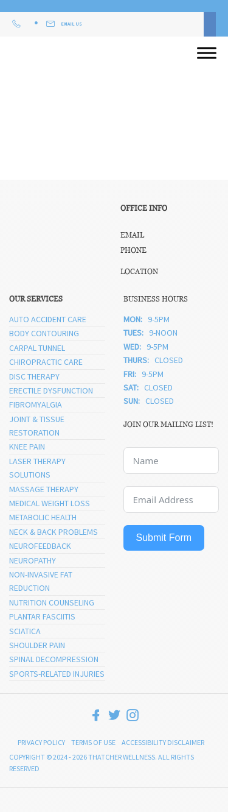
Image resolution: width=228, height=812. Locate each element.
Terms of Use (93, 742)
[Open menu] (206, 53)
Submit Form (164, 537)
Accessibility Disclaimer (163, 742)
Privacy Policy (41, 742)
